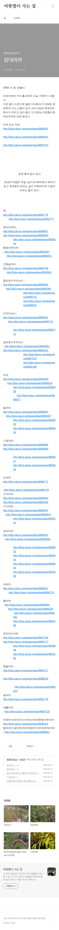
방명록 (17, 18)
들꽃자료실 (12, 759)
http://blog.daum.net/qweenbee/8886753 (25, 145)
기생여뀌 (10, 777)
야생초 (22, 759)
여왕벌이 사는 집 (20, 6)
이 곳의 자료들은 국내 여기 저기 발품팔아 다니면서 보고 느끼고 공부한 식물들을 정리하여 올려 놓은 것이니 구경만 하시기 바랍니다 (23, 876)
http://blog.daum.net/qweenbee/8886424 (25, 137)
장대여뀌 (10, 769)
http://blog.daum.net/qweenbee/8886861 (25, 128)
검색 (45, 6)
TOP (52, 919)
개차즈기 (10, 765)
